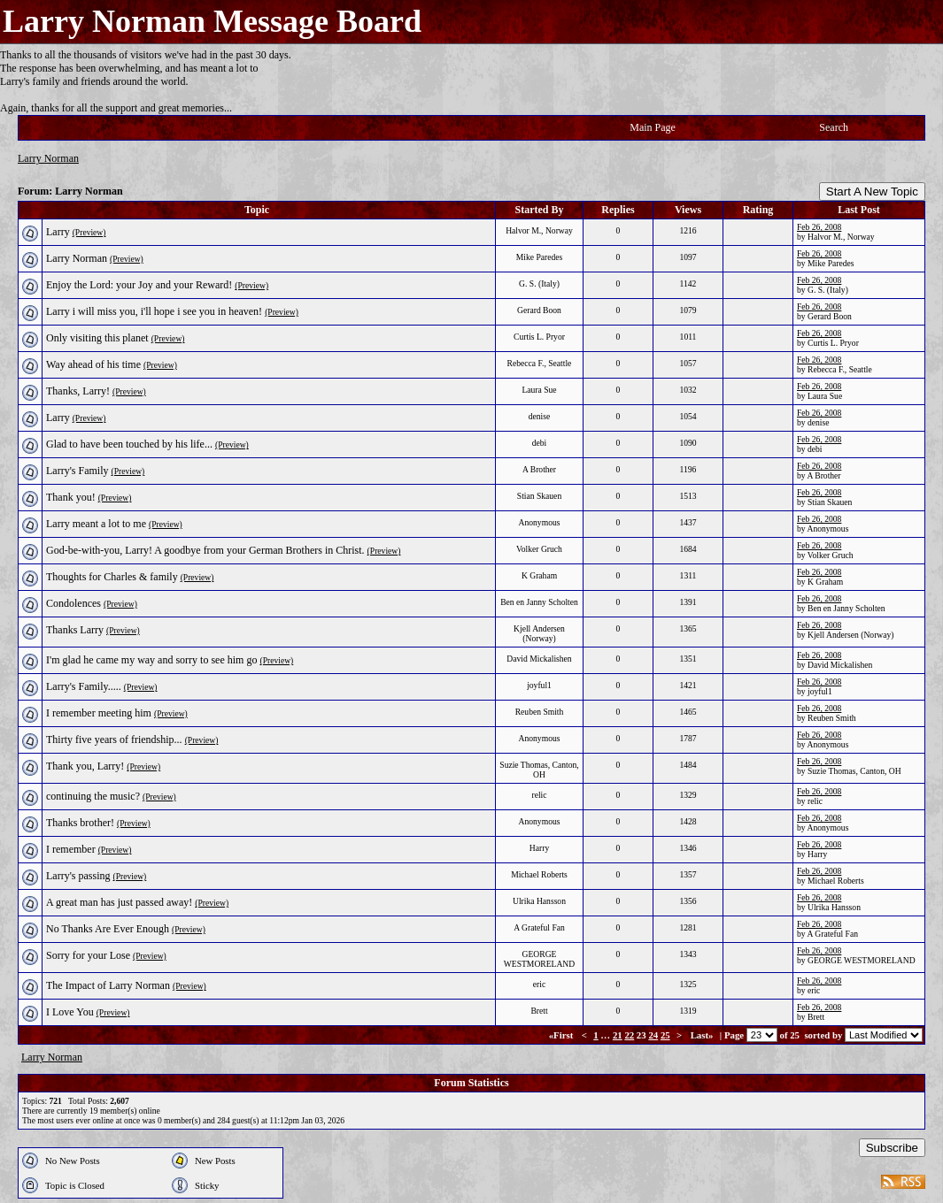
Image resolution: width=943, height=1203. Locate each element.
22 (629, 1035)
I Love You (70, 1012)
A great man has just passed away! (119, 902)
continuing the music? (93, 796)
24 (653, 1035)
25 (665, 1035)
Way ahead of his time (93, 364)
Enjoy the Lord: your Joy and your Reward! (139, 285)
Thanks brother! (80, 822)
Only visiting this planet (97, 338)
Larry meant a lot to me (96, 523)
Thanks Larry (75, 630)
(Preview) (89, 232)
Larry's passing (78, 876)
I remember (71, 849)
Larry (58, 232)
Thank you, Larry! (85, 766)
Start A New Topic (872, 191)
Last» (703, 1035)
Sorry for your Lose (88, 955)
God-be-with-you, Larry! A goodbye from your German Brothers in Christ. (205, 550)
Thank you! (71, 497)
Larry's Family (77, 470)
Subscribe (892, 1147)
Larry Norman (48, 158)
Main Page (653, 127)
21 (617, 1035)
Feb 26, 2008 (819, 227)
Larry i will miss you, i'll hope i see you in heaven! (154, 311)
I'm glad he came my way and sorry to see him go (151, 660)
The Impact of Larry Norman (108, 985)
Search (833, 127)
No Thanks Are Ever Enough (107, 929)
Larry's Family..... (83, 686)
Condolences (73, 603)
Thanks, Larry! (78, 391)
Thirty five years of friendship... (114, 739)
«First (562, 1035)
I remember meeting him (98, 713)
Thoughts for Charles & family (112, 577)
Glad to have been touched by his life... (129, 444)
